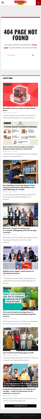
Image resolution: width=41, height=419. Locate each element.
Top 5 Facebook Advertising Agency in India (18, 353)
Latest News (7, 78)
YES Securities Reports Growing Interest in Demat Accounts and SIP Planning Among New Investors (19, 314)
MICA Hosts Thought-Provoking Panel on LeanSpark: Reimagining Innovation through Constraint (19, 230)
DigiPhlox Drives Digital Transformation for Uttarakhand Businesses (18, 272)
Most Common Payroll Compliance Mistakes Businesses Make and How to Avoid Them (18, 148)
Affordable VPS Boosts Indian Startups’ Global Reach (19, 109)
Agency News (7, 84)
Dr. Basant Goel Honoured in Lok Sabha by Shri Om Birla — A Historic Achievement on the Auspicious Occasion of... (19, 391)
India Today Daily (24, 417)
